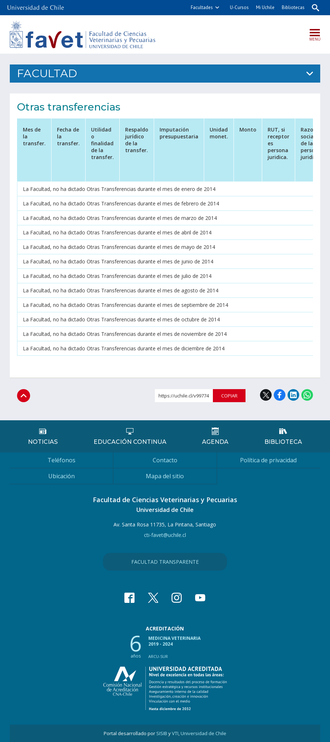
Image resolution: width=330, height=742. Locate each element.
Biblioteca (283, 441)
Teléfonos (61, 460)
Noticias (43, 441)
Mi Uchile (265, 7)
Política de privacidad (268, 460)
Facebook (279, 395)
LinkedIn (293, 395)
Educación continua (130, 441)
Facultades (202, 7)
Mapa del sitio (165, 476)
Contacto (165, 460)
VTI (175, 733)
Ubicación (61, 476)
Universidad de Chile (203, 733)
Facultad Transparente (165, 561)
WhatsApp (307, 395)
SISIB (161, 733)
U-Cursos (239, 7)
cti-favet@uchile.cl (165, 535)
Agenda (215, 441)
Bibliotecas (293, 7)
